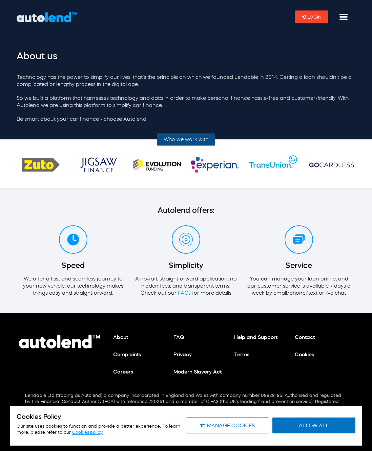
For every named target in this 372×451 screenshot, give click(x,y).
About (120, 337)
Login (312, 17)
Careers (123, 371)
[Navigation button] (343, 17)
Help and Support (255, 337)
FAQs (184, 293)
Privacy (182, 354)
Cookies (304, 354)
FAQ (178, 337)
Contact (305, 337)
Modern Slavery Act (197, 371)
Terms (241, 354)
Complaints (127, 354)
